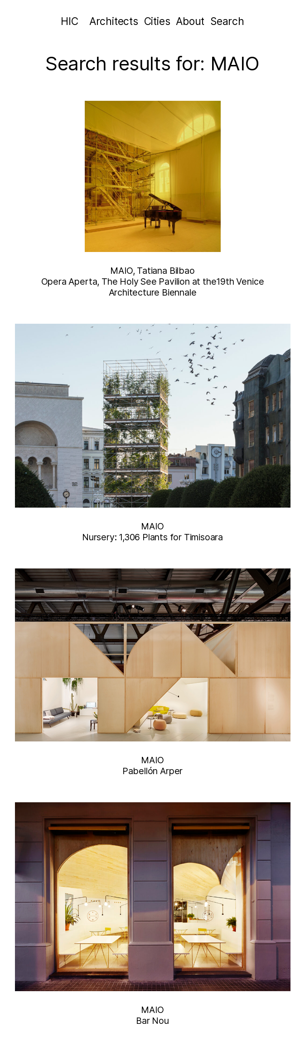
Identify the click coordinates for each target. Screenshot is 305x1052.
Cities (157, 21)
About (190, 21)
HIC (69, 21)
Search (227, 21)
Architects (113, 21)
